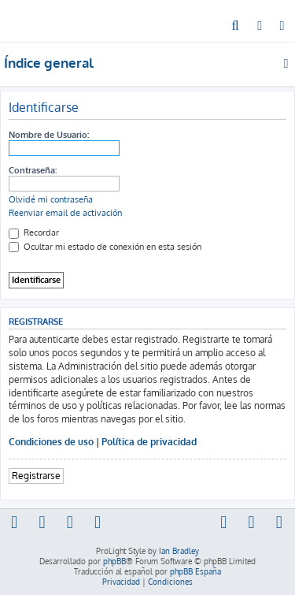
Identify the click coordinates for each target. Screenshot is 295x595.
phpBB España (195, 571)
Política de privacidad (149, 442)
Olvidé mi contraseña (51, 199)
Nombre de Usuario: (49, 134)
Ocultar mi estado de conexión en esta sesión (105, 246)
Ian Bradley (179, 551)
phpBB (114, 561)
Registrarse (36, 476)
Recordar (34, 232)
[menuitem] (235, 26)
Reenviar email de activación (65, 212)
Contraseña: (33, 170)
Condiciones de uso (51, 442)
